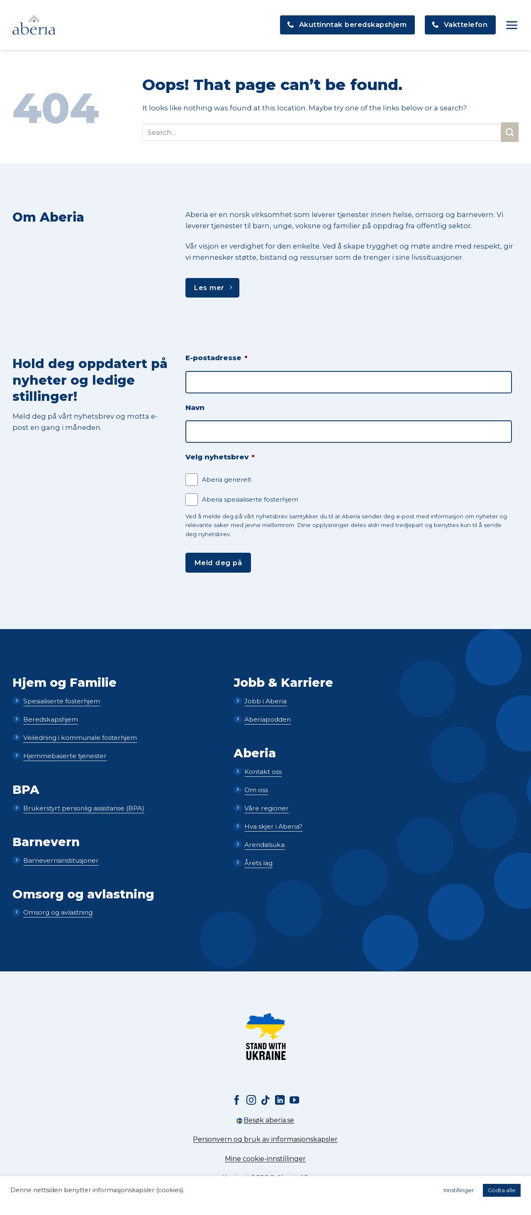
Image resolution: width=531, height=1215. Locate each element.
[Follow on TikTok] (265, 1100)
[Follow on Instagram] (251, 1100)
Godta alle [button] (502, 1190)
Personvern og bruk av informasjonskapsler (265, 1139)
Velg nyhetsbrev (219, 457)
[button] (512, 25)
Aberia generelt (226, 479)
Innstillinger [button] (458, 1190)
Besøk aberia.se (265, 1120)
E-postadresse (216, 358)
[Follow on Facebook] (236, 1100)
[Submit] (510, 132)
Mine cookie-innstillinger (265, 1159)
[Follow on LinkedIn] (280, 1100)
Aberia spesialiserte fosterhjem (250, 499)
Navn (195, 407)
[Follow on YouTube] (294, 1100)
